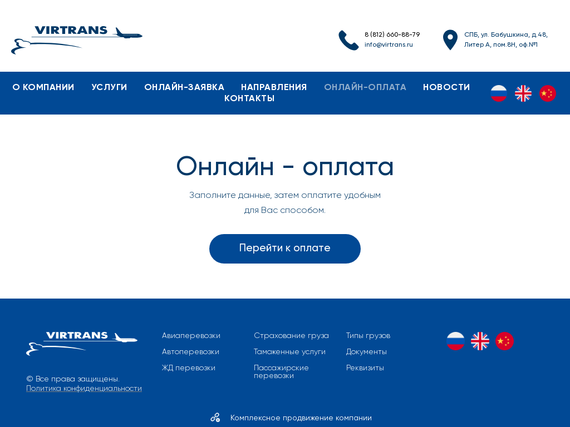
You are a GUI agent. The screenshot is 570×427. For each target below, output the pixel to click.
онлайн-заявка (184, 87)
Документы (366, 352)
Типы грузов (368, 336)
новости (446, 87)
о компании (43, 87)
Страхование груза (291, 336)
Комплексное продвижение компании (301, 418)
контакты (249, 99)
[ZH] (547, 93)
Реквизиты (365, 368)
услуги (109, 87)
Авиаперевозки (191, 336)
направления (274, 87)
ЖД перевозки (188, 368)
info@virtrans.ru (389, 45)
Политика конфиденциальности (84, 389)
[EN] (523, 93)
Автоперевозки (190, 352)
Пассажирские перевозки (281, 372)
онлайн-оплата (365, 87)
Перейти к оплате (285, 248)
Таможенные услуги (290, 352)
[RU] (498, 93)
